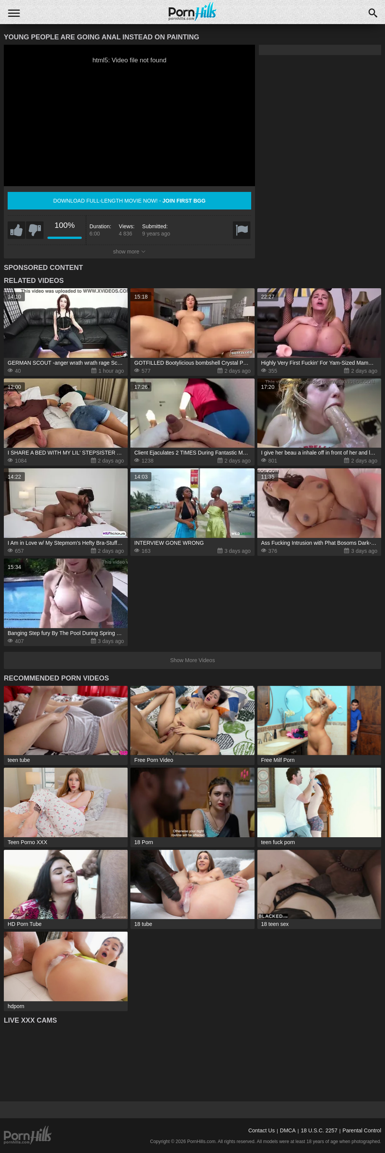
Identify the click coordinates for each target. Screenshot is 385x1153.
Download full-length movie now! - (129, 201)
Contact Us (261, 1130)
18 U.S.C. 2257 (319, 1130)
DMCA (288, 1130)
